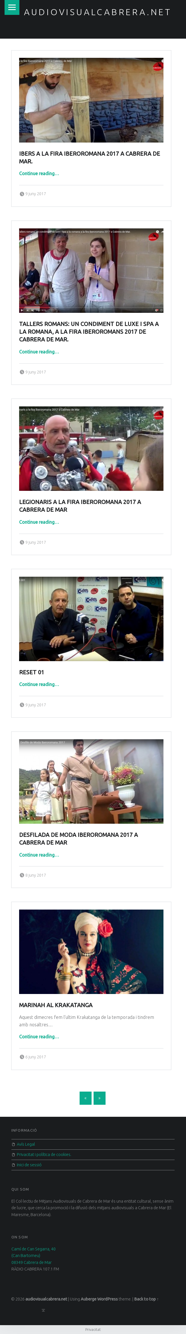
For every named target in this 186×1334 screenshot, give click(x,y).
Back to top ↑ (146, 1299)
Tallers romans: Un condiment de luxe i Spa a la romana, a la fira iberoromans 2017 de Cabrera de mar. (89, 332)
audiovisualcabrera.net (98, 12)
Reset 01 (31, 672)
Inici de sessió (29, 1165)
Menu (12, 7)
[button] (91, 100)
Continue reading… (39, 173)
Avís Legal (26, 1144)
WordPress (107, 1299)
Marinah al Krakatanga (55, 1005)
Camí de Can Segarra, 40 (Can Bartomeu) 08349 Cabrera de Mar (33, 1256)
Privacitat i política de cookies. (44, 1154)
